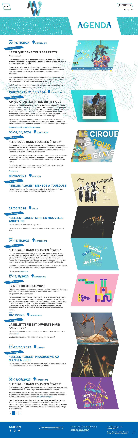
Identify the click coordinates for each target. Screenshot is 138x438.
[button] (6, 6)
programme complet (44, 397)
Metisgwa (34, 8)
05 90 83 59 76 (111, 428)
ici (18, 334)
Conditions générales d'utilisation (83, 427)
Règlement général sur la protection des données (80, 430)
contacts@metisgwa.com (115, 427)
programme (23, 271)
